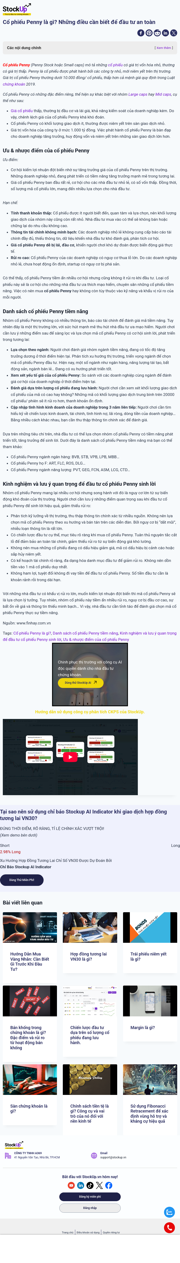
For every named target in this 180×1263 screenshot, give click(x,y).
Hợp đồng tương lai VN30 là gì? (88, 956)
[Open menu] (172, 9)
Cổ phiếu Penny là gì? (32, 635)
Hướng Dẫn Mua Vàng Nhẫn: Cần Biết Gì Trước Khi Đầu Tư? (29, 961)
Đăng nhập (90, 1208)
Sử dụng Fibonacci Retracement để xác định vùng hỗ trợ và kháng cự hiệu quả (150, 1114)
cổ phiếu (115, 67)
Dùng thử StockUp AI (81, 686)
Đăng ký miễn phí (90, 1196)
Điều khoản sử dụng (88, 1232)
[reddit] (151, 34)
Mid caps (163, 96)
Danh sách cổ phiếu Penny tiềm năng (85, 635)
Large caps (137, 96)
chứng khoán (14, 86)
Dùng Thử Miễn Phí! (21, 882)
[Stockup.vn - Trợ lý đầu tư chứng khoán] (17, 9)
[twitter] (172, 34)
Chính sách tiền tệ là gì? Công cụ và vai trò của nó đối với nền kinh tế (89, 1114)
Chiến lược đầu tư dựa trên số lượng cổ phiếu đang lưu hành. (89, 1035)
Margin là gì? (143, 1027)
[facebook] (130, 34)
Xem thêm (164, 50)
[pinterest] (141, 34)
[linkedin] (162, 34)
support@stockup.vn (113, 1157)
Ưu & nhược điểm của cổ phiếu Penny (96, 641)
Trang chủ (67, 1232)
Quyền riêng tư (111, 1232)
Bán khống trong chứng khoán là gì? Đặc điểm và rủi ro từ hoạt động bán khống (28, 1037)
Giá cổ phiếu (22, 113)
